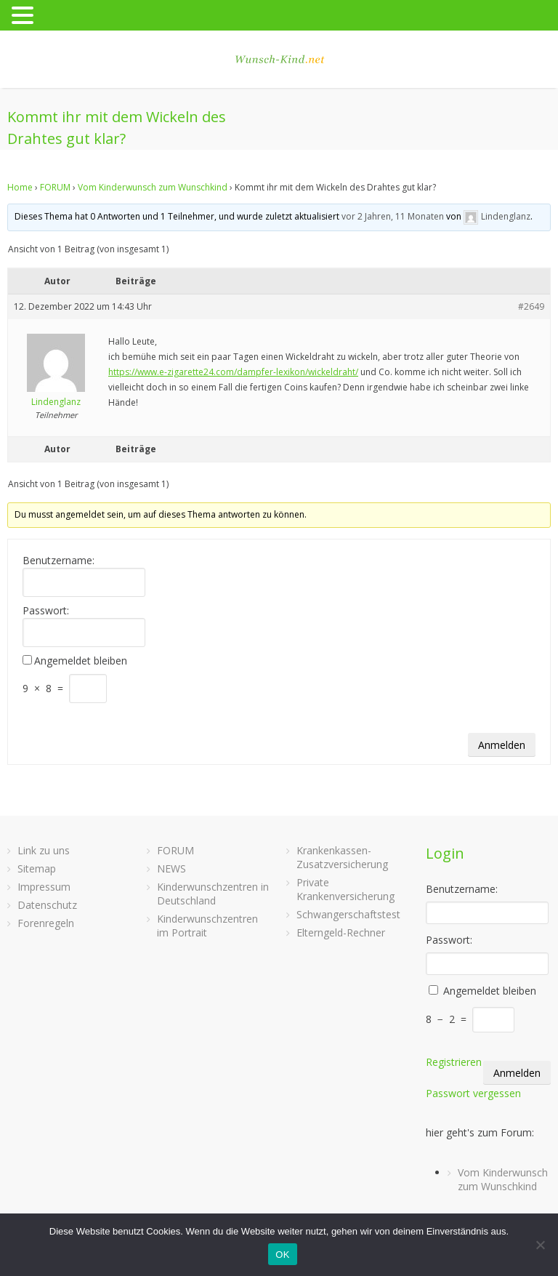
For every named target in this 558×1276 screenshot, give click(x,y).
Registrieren (454, 1062)
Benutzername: (58, 560)
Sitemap (36, 868)
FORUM (55, 187)
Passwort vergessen (473, 1093)
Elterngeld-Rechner (340, 932)
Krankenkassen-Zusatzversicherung (342, 857)
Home (20, 187)
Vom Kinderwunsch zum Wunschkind (152, 187)
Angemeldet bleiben (80, 660)
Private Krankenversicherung (345, 889)
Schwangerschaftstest (348, 914)
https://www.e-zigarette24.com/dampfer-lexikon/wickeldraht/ (233, 372)
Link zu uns (43, 850)
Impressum (43, 887)
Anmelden (501, 745)
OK (282, 1254)
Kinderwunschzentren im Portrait (207, 925)
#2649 (531, 306)
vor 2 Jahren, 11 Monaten (392, 216)
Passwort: (46, 610)
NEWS (171, 868)
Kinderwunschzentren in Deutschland (213, 893)
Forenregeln (45, 923)
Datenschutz (47, 905)
